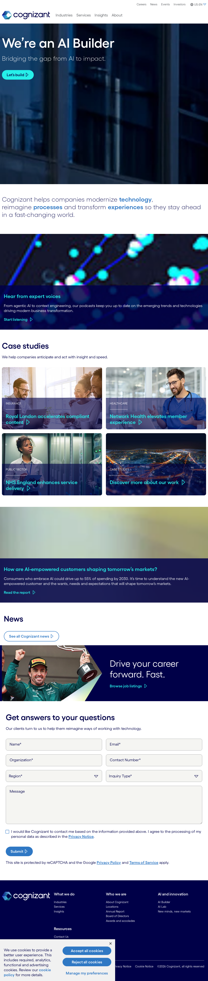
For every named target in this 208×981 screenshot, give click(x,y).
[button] (197, 4)
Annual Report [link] (115, 911)
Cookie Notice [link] (144, 966)
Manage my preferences (87, 973)
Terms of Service (143, 862)
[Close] (110, 943)
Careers (141, 4)
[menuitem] (141, 4)
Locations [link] (112, 906)
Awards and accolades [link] (120, 920)
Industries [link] (60, 902)
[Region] (54, 776)
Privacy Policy (109, 862)
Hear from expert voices (32, 296)
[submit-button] (19, 851)
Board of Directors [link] (117, 916)
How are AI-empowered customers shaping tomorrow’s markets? (80, 569)
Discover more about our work (144, 482)
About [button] (117, 15)
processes (47, 207)
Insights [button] (101, 15)
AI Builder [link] (164, 902)
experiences (125, 207)
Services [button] (83, 15)
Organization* (21, 760)
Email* (115, 744)
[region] (57, 960)
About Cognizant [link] (117, 902)
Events (165, 4)
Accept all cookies (87, 951)
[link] (26, 15)
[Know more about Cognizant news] (31, 636)
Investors (180, 4)
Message (17, 791)
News (153, 4)
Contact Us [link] (61, 936)
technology (135, 199)
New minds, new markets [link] (174, 911)
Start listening (15, 319)
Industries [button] (64, 15)
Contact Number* (125, 760)
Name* (15, 744)
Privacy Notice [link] (122, 966)
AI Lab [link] (162, 906)
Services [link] (59, 906)
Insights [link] (59, 911)
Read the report (17, 592)
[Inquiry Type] (154, 776)
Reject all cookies (87, 962)
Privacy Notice (81, 836)
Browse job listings (126, 686)
